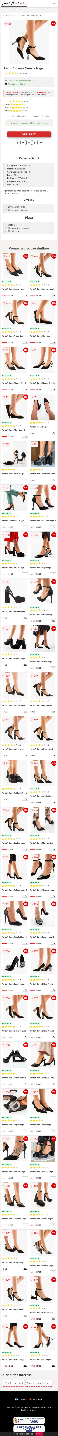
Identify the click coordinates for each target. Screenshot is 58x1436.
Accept (39, 1433)
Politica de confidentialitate (38, 1407)
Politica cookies (28, 1410)
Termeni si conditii (14, 1407)
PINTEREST (35, 1399)
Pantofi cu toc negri (14, 1383)
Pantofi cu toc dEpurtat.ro (30, 15)
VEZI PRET (29, 134)
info (25, 295)
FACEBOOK (21, 1399)
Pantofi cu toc (10, 15)
